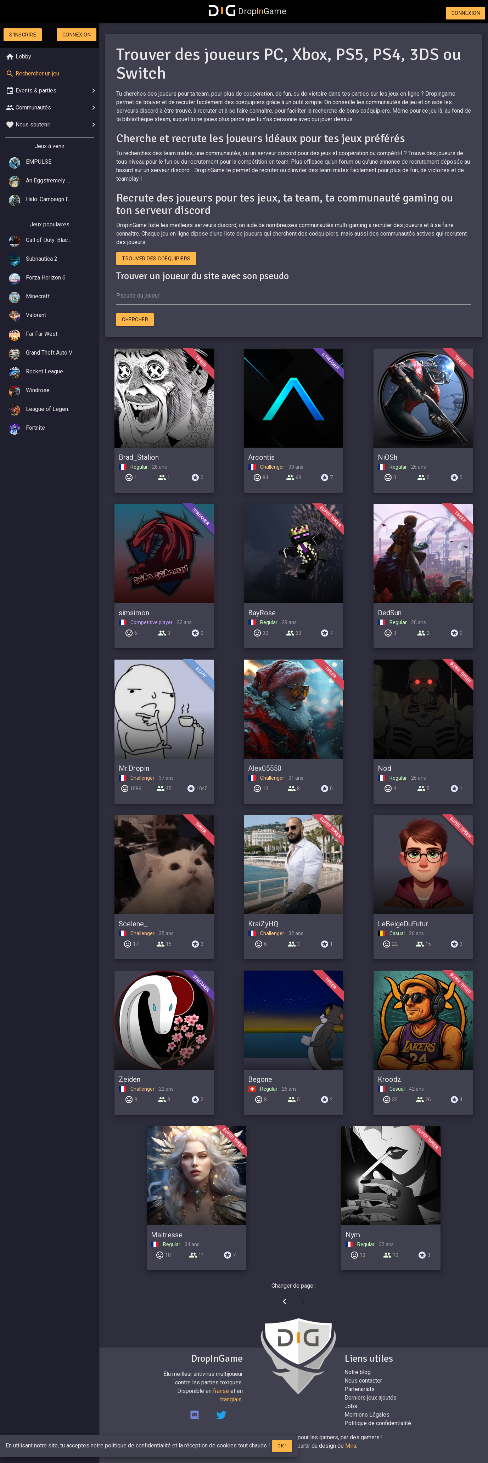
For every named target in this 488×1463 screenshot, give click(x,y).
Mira (350, 1445)
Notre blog (357, 1372)
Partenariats (359, 1389)
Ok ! (281, 1445)
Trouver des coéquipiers (156, 258)
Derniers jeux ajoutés (370, 1397)
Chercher (135, 319)
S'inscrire (22, 35)
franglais (231, 1399)
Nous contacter (363, 1380)
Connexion (465, 13)
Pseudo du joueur (137, 295)
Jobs (350, 1406)
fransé (221, 1391)
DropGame (248, 11)
